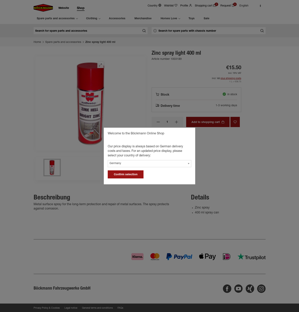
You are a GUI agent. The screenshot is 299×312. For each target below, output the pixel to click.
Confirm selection (125, 174)
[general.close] (188, 134)
